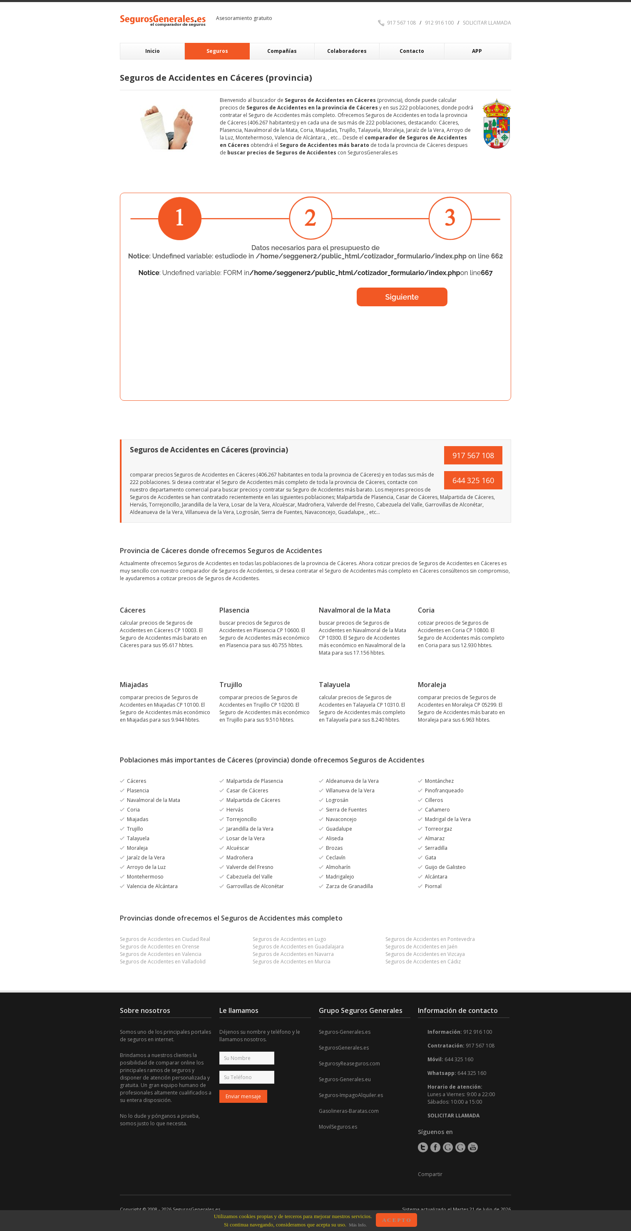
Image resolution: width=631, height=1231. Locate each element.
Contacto (412, 51)
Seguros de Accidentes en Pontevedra (430, 939)
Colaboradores (347, 51)
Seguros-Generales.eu (345, 1079)
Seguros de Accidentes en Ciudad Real (165, 939)
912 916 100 (439, 22)
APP (477, 51)
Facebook (435, 1147)
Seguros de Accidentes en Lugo (289, 939)
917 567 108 (401, 22)
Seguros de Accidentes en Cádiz (423, 961)
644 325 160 (473, 480)
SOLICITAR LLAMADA (487, 22)
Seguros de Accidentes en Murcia (291, 961)
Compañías (282, 51)
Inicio (152, 51)
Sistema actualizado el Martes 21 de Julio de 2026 (456, 1209)
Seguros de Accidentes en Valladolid (163, 961)
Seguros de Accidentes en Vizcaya (425, 954)
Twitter (423, 1147)
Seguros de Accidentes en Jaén (421, 946)
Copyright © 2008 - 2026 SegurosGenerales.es (170, 1209)
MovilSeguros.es (338, 1126)
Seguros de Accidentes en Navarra (293, 954)
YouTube (473, 1147)
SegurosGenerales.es (344, 1047)
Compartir (430, 1174)
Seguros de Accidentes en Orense (159, 946)
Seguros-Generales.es (344, 1031)
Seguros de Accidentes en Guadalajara (298, 946)
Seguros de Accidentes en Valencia (160, 954)
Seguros (217, 51)
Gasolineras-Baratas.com (349, 1110)
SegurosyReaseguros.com (349, 1063)
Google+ (448, 1147)
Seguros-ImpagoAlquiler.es (351, 1095)
